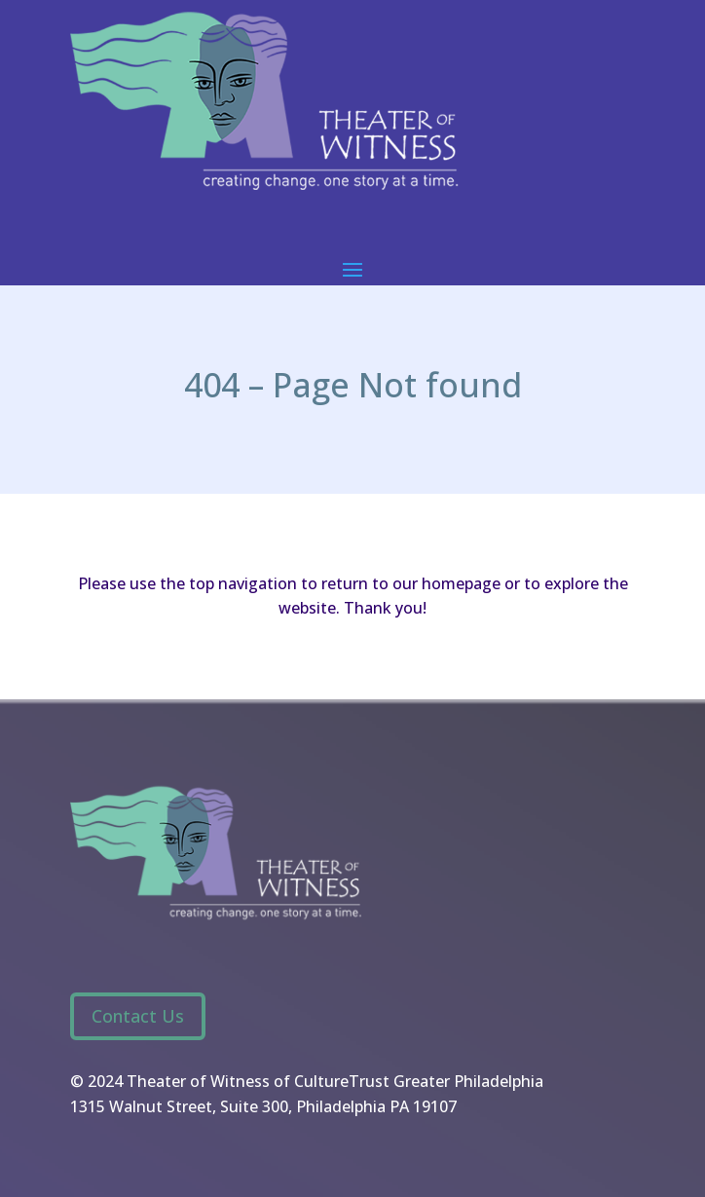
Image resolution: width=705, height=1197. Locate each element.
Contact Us (138, 1016)
